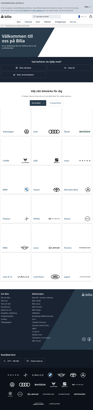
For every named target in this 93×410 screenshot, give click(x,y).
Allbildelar (36, 313)
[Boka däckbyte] (23, 68)
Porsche (67, 247)
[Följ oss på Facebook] (89, 339)
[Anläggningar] (60, 22)
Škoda (67, 131)
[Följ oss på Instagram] (84, 339)
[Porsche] (48, 394)
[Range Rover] (64, 394)
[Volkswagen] (12, 385)
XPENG (36, 218)
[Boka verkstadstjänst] (23, 75)
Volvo (66, 160)
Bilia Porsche (37, 307)
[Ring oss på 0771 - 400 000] (11, 361)
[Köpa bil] (69, 68)
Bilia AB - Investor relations (42, 297)
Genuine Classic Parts (40, 325)
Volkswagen (8, 131)
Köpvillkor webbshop (9, 313)
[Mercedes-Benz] (83, 375)
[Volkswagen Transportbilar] (10, 394)
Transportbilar (55, 103)
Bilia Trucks (36, 341)
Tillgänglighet (6, 322)
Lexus (36, 247)
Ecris (34, 319)
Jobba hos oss (6, 310)
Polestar (6, 218)
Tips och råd (5, 304)
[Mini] (61, 375)
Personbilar (38, 103)
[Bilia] (6, 16)
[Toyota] (73, 375)
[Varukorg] (90, 17)
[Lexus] (32, 394)
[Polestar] (25, 375)
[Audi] (24, 385)
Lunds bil (35, 331)
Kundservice (5, 307)
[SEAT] (65, 385)
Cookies (4, 319)
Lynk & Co (7, 277)
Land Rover (38, 277)
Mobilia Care (37, 335)
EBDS (34, 328)
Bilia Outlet (36, 301)
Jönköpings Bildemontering (42, 316)
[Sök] (46, 17)
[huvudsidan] (87, 294)
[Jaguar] (54, 404)
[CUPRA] (53, 385)
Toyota (36, 189)
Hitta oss (4, 301)
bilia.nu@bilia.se (38, 10)
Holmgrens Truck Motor (41, 338)
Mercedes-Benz (71, 189)
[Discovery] (38, 404)
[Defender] (79, 394)
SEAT (35, 160)
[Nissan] (20, 394)
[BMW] (50, 375)
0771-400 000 (24, 10)
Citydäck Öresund (39, 322)
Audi (35, 131)
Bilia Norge (36, 310)
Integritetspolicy (7, 316)
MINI (5, 247)
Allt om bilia (5, 297)
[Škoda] (40, 385)
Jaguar (67, 277)
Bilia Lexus (36, 304)
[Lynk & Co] (37, 375)
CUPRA (6, 160)
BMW (5, 189)
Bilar (2, 26)
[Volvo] (13, 375)
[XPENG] (77, 385)
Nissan (67, 218)
